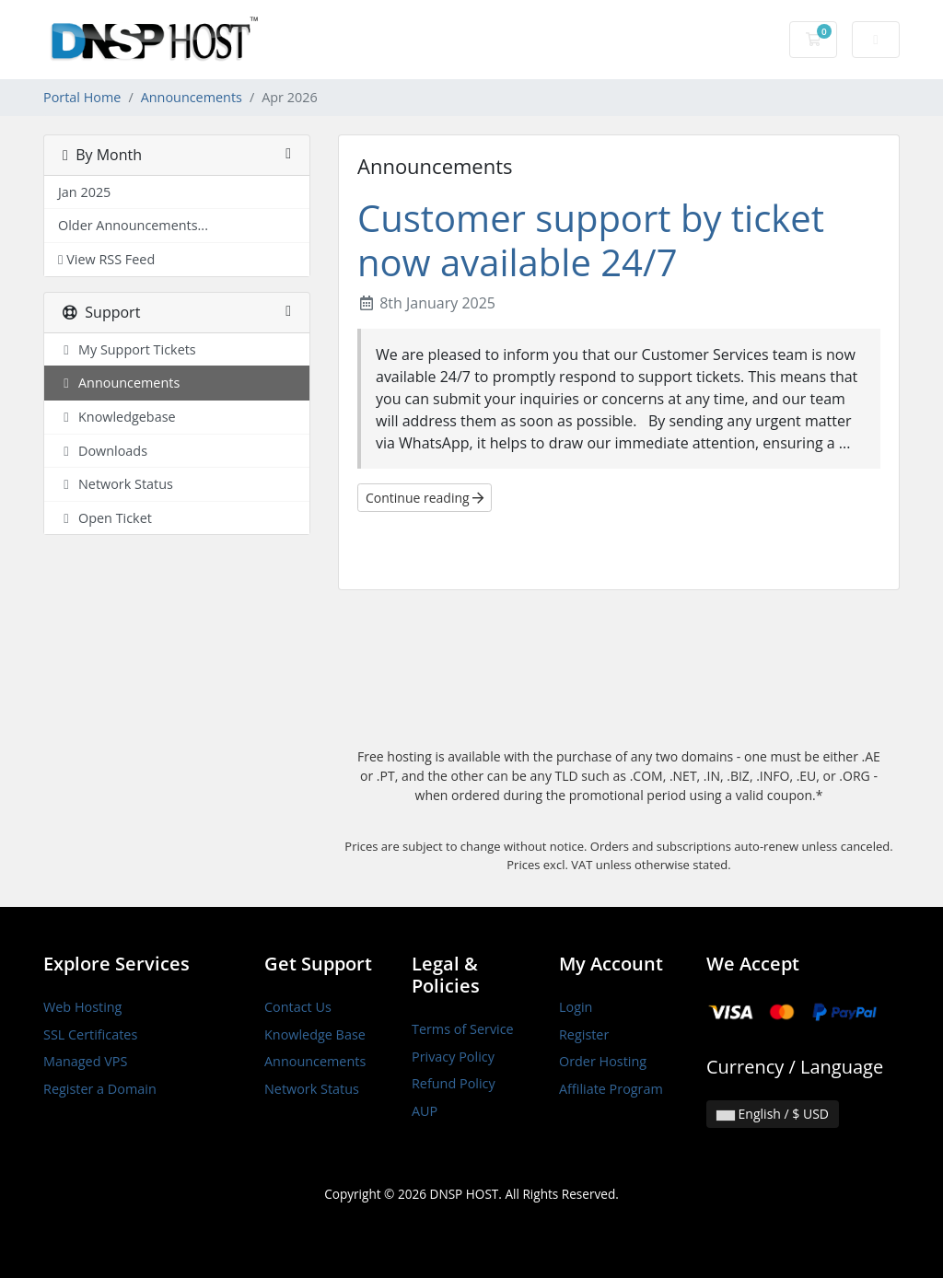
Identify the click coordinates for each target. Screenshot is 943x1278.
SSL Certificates (90, 1034)
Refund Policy (453, 1083)
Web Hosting (82, 1007)
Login (575, 1007)
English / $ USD (772, 1113)
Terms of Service (463, 1029)
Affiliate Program (611, 1089)
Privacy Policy (453, 1056)
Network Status (311, 1089)
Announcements (191, 97)
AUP (424, 1111)
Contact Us (298, 1007)
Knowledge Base (315, 1034)
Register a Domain (100, 1089)
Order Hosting (602, 1061)
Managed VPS (85, 1061)
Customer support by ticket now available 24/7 (590, 239)
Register (584, 1034)
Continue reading (424, 497)
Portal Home (82, 97)
